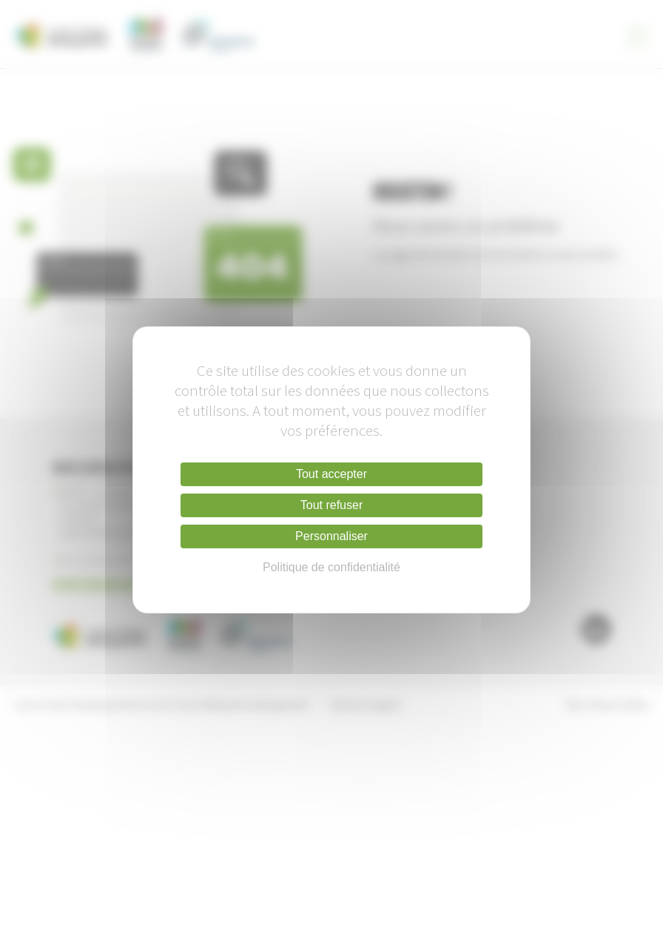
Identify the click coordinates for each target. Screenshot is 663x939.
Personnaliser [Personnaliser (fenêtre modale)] (331, 536)
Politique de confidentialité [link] (331, 567)
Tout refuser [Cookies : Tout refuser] (331, 505)
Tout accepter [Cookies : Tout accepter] (331, 474)
